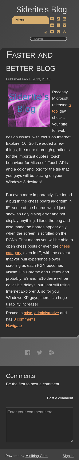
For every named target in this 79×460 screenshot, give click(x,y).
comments (24, 319)
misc (28, 313)
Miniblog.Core (36, 456)
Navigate (14, 325)
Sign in (68, 456)
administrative (46, 313)
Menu (20, 20)
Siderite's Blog (41, 9)
